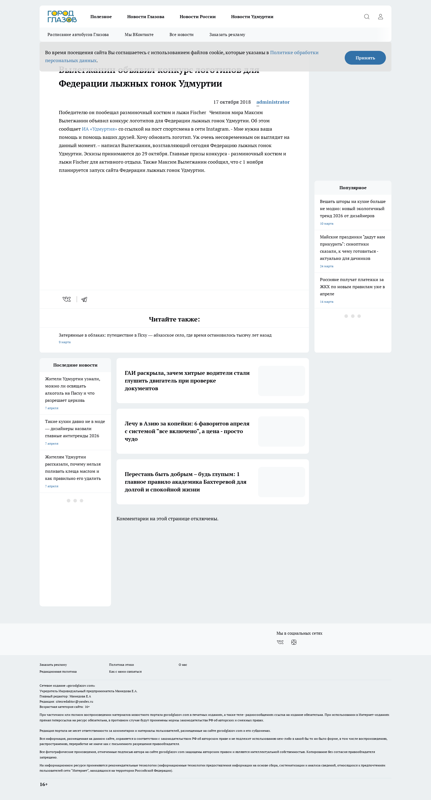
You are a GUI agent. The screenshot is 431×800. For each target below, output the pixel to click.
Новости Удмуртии (252, 16)
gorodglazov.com (176, 715)
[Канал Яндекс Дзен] (294, 642)
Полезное (101, 16)
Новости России (198, 16)
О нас (183, 664)
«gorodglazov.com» (80, 685)
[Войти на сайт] (380, 16)
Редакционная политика (58, 671)
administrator (273, 102)
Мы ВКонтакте (139, 34)
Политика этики (121, 664)
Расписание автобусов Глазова (78, 34)
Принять (365, 58)
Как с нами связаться (125, 671)
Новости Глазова (145, 16)
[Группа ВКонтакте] (280, 642)
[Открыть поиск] (366, 16)
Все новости (182, 34)
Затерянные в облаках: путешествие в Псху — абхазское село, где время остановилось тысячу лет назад (174, 339)
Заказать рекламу (227, 34)
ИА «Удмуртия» (99, 129)
